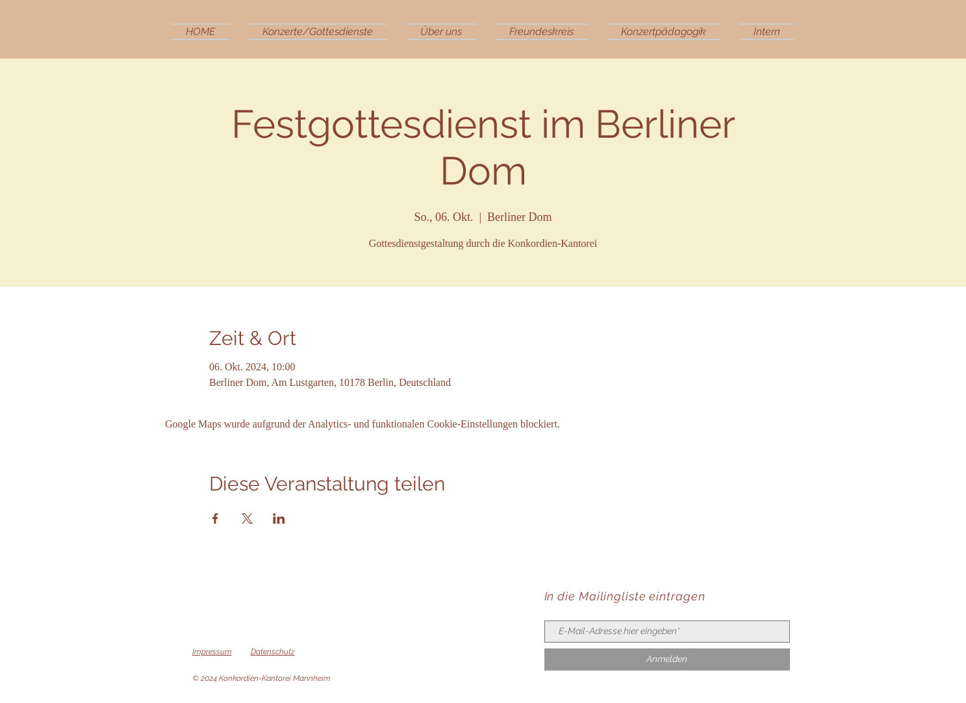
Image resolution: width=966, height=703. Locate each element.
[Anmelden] (667, 659)
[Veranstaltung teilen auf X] (247, 518)
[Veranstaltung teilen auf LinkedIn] (279, 518)
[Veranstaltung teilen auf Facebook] (215, 518)
